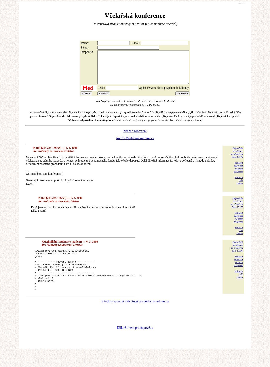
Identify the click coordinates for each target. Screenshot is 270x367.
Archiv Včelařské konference (135, 145)
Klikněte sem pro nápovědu (135, 342)
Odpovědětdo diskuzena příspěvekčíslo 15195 (237, 253)
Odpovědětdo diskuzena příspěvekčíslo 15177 (237, 209)
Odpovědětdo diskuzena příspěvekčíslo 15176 (237, 159)
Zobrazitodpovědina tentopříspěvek (238, 173)
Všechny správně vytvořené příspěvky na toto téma (135, 316)
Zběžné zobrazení (135, 137)
